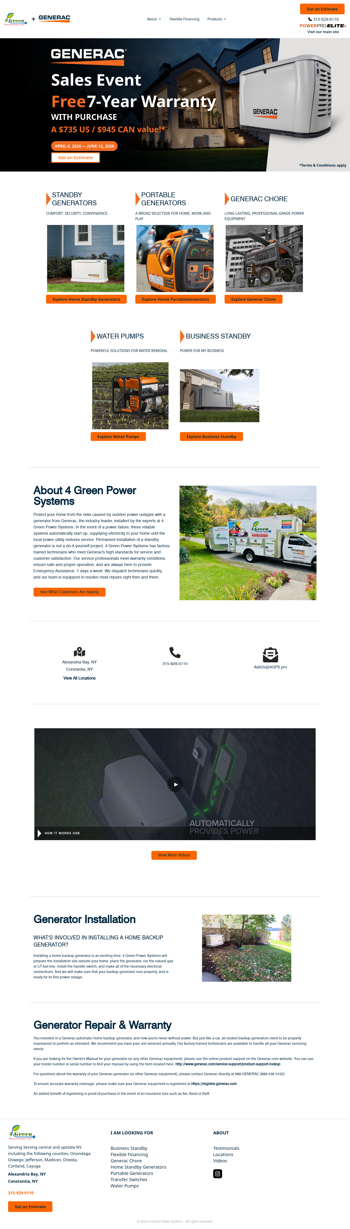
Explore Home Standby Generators (86, 299)
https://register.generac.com (214, 1084)
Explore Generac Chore (253, 299)
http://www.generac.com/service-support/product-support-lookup (227, 1064)
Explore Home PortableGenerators (175, 299)
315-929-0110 (326, 19)
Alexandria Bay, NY (79, 662)
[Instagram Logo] (217, 1173)
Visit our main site (323, 31)
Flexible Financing (185, 19)
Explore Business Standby (211, 436)
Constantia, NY (79, 669)
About (154, 19)
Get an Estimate (322, 9)
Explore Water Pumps (118, 436)
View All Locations (79, 678)
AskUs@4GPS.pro (270, 667)
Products (217, 19)
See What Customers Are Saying (69, 592)
